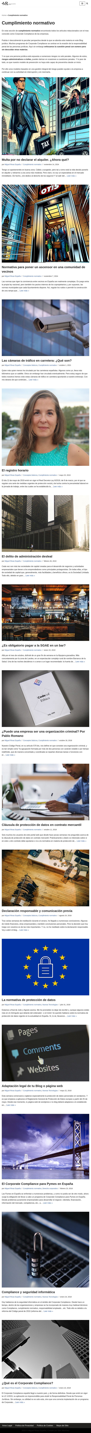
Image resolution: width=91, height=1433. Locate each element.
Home (4, 15)
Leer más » (71, 176)
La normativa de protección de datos (29, 1000)
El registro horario (15, 470)
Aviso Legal (7, 1426)
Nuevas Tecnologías (50, 1005)
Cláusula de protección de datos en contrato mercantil (41, 825)
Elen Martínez (63, 1431)
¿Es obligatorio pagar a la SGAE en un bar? (34, 645)
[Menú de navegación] (82, 3)
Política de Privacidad (24, 1426)
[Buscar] (87, 3)
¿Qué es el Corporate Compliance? (27, 1383)
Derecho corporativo (50, 1188)
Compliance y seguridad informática (28, 1292)
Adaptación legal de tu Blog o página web (32, 1086)
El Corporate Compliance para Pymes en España (37, 1184)
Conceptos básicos (30, 365)
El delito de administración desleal (27, 556)
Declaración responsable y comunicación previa (37, 911)
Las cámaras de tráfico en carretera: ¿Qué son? (37, 360)
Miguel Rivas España (13, 164)
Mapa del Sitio (62, 1426)
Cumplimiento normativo (32, 164)
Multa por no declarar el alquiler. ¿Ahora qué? (35, 159)
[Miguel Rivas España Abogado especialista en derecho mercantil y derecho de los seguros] (9, 3)
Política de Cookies (45, 1426)
